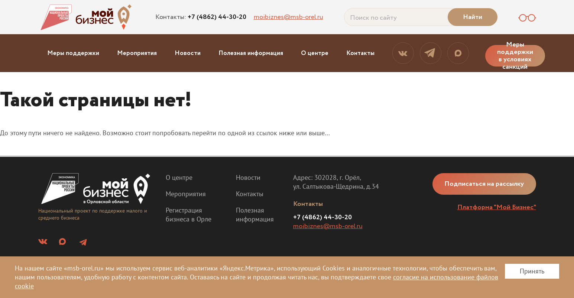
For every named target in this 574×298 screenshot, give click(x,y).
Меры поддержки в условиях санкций (515, 56)
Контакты (360, 53)
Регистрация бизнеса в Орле (188, 214)
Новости (188, 53)
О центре (314, 53)
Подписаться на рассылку (484, 184)
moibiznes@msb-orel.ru (288, 17)
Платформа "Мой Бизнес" (496, 207)
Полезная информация (250, 53)
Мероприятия (137, 53)
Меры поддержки (73, 53)
